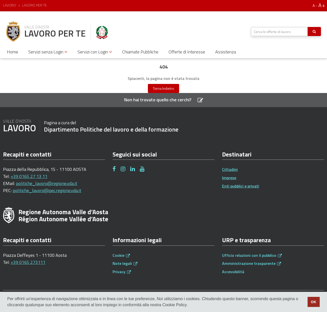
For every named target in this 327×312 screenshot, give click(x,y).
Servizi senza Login (47, 51)
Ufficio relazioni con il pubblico (252, 255)
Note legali (125, 263)
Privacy (122, 272)
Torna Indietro (163, 88)
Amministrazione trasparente (251, 263)
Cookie (121, 255)
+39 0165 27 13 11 (29, 176)
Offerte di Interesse (187, 51)
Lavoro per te (34, 5)
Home (12, 51)
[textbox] (279, 31)
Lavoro (9, 5)
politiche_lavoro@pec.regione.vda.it (47, 190)
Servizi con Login (94, 51)
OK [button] (313, 302)
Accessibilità (233, 272)
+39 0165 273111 (28, 262)
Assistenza (225, 51)
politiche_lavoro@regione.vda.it (46, 183)
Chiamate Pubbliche (140, 51)
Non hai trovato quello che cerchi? (163, 99)
